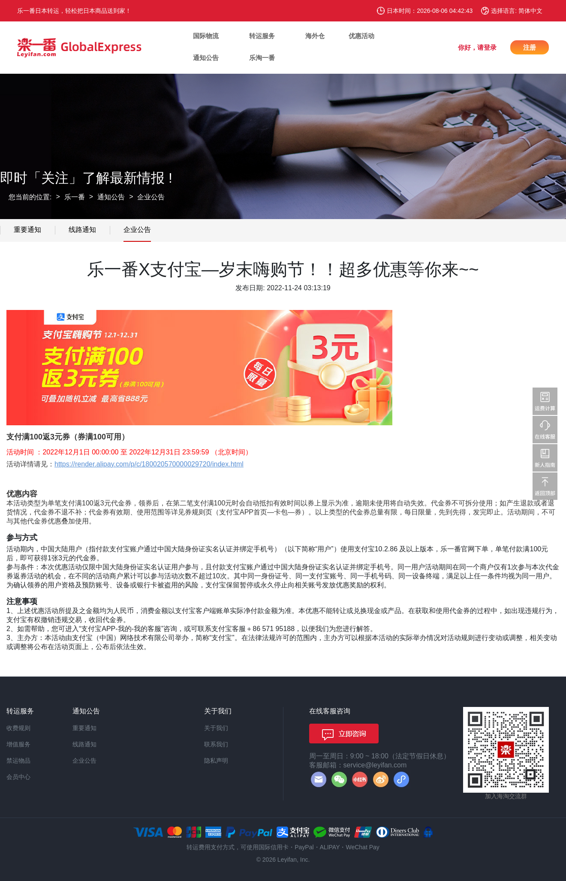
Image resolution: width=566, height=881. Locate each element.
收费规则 (18, 728)
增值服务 (18, 744)
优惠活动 (361, 35)
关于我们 (216, 728)
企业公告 (151, 197)
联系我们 (216, 744)
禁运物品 (18, 760)
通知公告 (206, 57)
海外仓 (315, 35)
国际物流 (206, 35)
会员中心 (18, 776)
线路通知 (82, 229)
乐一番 (74, 197)
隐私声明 (216, 760)
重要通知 (27, 229)
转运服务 (262, 35)
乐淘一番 (262, 57)
